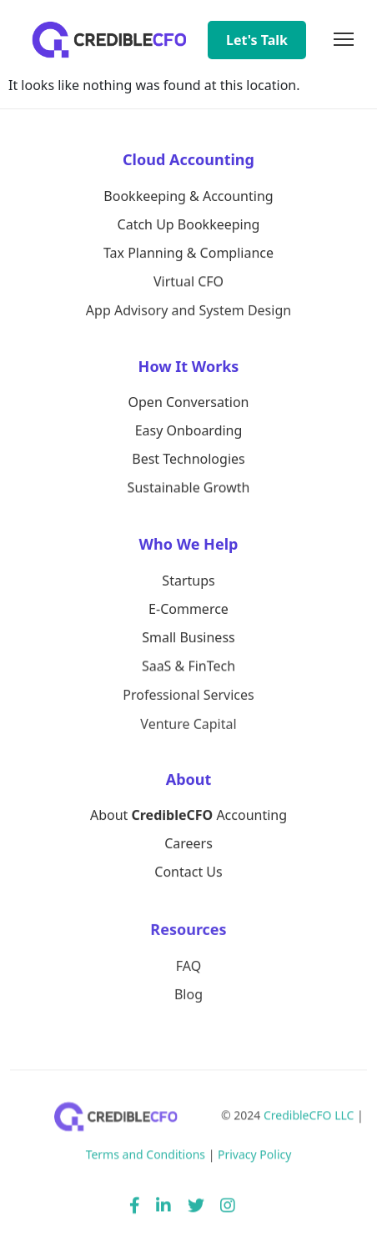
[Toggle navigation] (343, 40)
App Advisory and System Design (188, 312)
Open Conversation (188, 402)
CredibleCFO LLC (309, 1119)
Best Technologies (188, 459)
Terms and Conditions (145, 1158)
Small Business (188, 638)
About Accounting (188, 816)
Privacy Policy (254, 1158)
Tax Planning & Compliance (188, 253)
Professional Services (188, 696)
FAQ (188, 967)
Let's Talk (257, 40)
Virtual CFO (188, 282)
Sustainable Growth (189, 489)
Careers (188, 845)
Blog (188, 997)
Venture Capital (188, 726)
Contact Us (188, 873)
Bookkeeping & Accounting (188, 196)
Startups (188, 580)
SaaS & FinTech (188, 667)
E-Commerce (188, 609)
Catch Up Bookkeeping (189, 224)
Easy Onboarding (189, 431)
